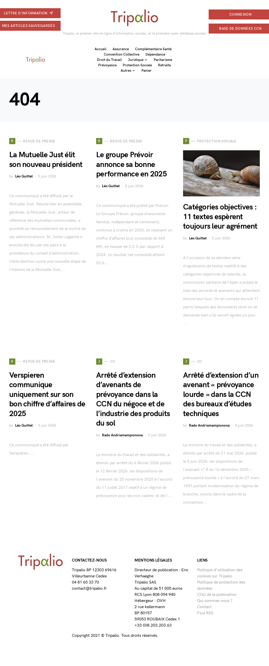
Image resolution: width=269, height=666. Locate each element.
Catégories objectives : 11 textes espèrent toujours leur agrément (220, 217)
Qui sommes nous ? (214, 600)
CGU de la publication (217, 594)
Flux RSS (205, 613)
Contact (204, 607)
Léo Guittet (24, 176)
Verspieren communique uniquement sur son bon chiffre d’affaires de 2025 (47, 394)
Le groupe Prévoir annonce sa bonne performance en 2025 (131, 164)
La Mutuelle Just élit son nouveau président (45, 159)
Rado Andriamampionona (122, 435)
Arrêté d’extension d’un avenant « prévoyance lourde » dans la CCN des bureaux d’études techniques (221, 394)
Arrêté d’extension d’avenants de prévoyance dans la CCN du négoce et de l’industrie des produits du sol (133, 399)
